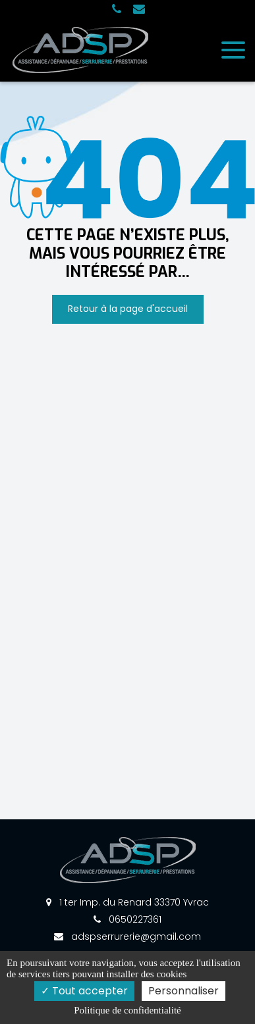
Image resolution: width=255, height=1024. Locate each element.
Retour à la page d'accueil (128, 308)
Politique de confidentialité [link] (127, 1010)
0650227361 (127, 919)
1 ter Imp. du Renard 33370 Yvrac (127, 902)
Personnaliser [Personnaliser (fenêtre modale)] (183, 990)
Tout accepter (84, 990)
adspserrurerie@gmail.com (127, 936)
